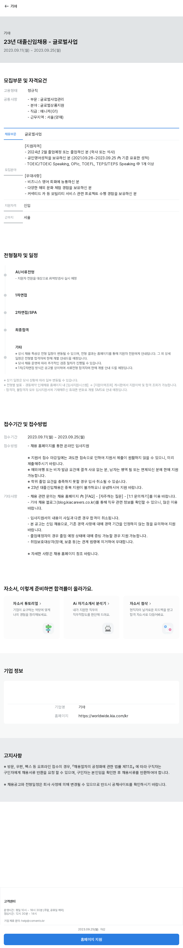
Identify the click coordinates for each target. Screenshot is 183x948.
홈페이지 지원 (91, 939)
